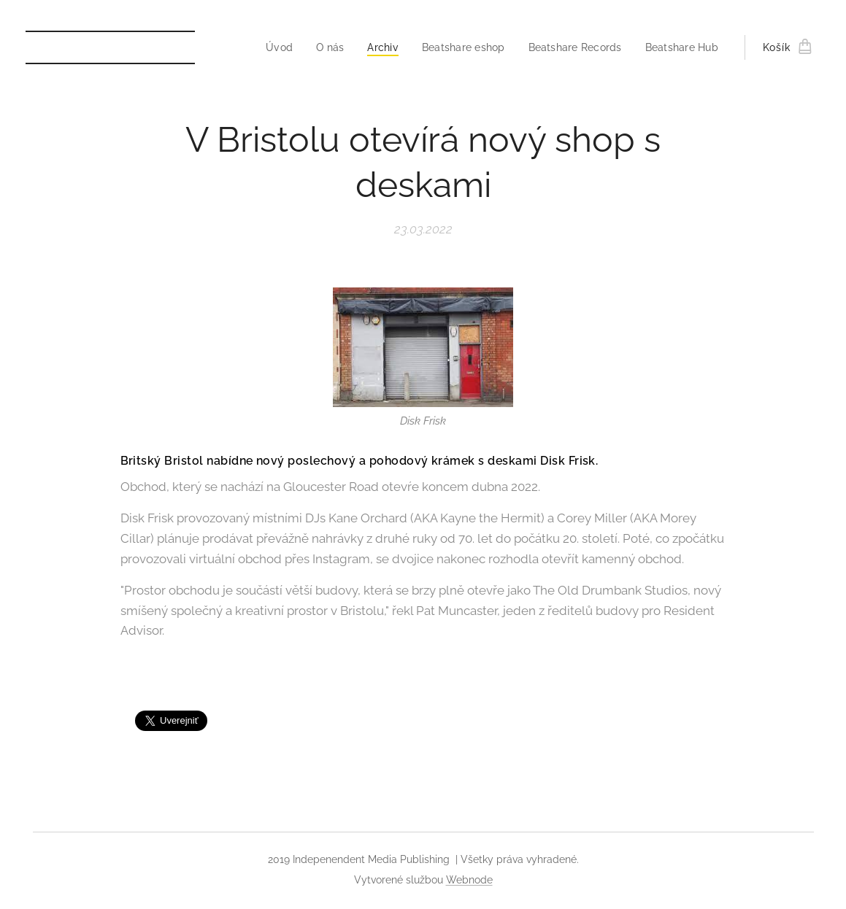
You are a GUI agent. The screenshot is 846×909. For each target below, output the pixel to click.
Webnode (469, 880)
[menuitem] (311, 47)
